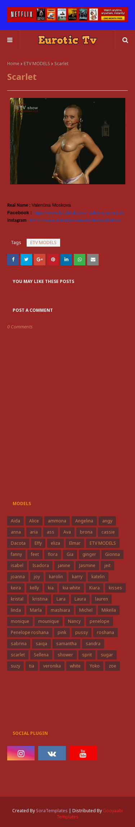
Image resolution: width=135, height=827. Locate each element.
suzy (15, 666)
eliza (55, 543)
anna (16, 532)
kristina (40, 599)
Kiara (94, 588)
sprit (87, 655)
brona (86, 532)
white (75, 666)
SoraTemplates (52, 811)
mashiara (60, 610)
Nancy (74, 621)
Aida (15, 521)
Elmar (75, 543)
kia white (71, 588)
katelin (98, 577)
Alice (34, 521)
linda (16, 610)
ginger (89, 554)
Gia (70, 554)
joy (37, 577)
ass (50, 532)
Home (13, 63)
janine (64, 565)
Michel (86, 610)
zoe (112, 666)
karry (77, 577)
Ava (67, 532)
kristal (17, 599)
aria (34, 532)
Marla (36, 610)
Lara (61, 599)
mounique (48, 621)
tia (31, 666)
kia (51, 588)
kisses (115, 588)
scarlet (18, 655)
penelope (99, 621)
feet (35, 554)
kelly (34, 588)
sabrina (19, 644)
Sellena (41, 655)
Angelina (84, 521)
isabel (17, 565)
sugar (107, 655)
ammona (57, 521)
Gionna (112, 554)
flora (53, 554)
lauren (101, 599)
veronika (52, 666)
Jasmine (87, 565)
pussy (81, 632)
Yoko (95, 666)
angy (107, 521)
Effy (38, 543)
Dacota (18, 543)
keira (16, 588)
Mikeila (109, 610)
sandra (93, 644)
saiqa (41, 644)
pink (62, 632)
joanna (18, 577)
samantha (66, 644)
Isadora (40, 565)
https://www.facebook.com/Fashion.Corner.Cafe (79, 212)
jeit (107, 565)
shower (65, 655)
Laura (80, 599)
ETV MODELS (37, 63)
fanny (16, 554)
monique (20, 621)
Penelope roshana (30, 632)
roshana (105, 632)
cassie (108, 532)
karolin (56, 577)
